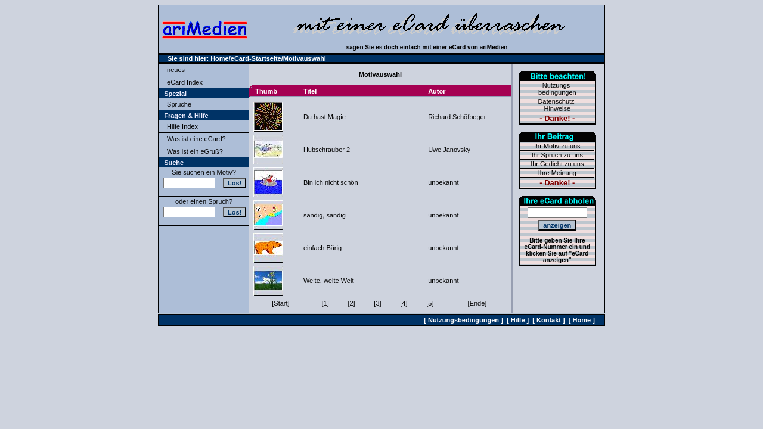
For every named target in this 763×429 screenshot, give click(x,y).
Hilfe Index (182, 126)
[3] (377, 303)
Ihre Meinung (557, 172)
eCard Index (185, 82)
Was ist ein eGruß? (195, 151)
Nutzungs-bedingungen (557, 89)
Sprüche (179, 104)
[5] (429, 303)
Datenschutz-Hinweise (557, 105)
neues (176, 69)
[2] (351, 303)
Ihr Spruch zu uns (557, 154)
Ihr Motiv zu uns (557, 146)
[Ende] (477, 303)
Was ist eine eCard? (196, 138)
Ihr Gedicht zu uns (557, 163)
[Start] (280, 303)
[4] (403, 303)
